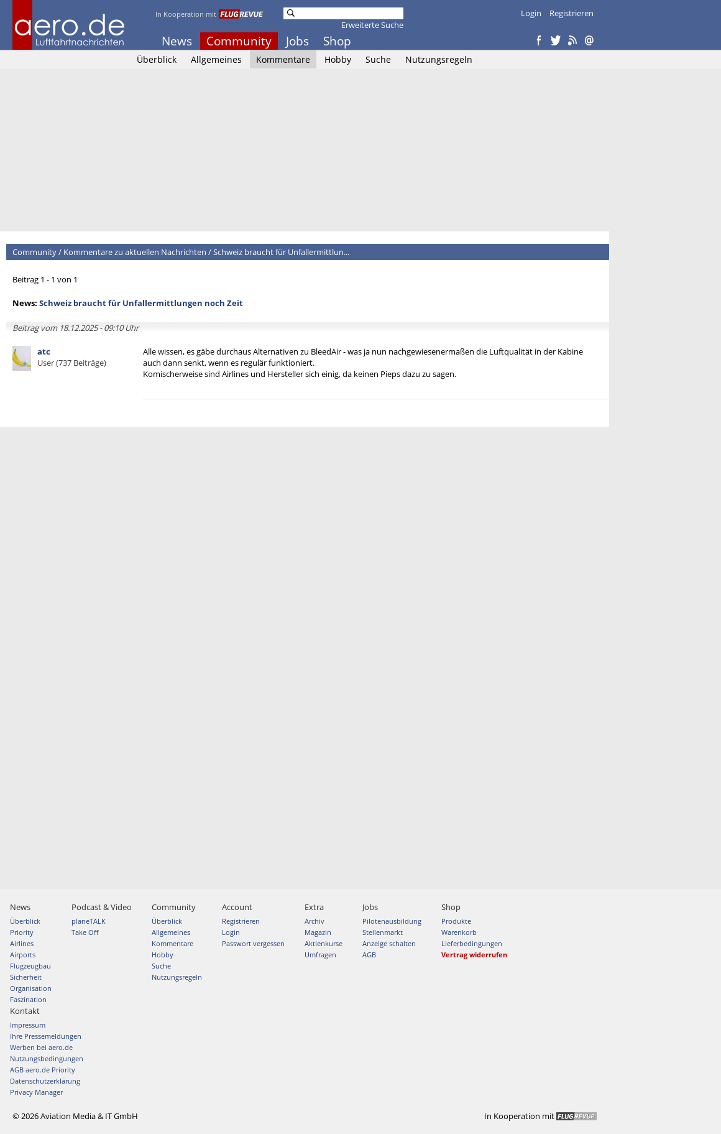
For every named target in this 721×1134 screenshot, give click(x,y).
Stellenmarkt (382, 932)
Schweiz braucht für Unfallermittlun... (281, 252)
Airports (22, 954)
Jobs (297, 41)
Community (239, 41)
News (177, 41)
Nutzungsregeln (438, 59)
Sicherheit (26, 977)
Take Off (84, 932)
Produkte (456, 921)
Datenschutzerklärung (45, 1080)
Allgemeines (216, 59)
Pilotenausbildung (391, 921)
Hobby (337, 59)
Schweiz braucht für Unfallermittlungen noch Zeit (141, 303)
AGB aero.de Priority (42, 1069)
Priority (22, 932)
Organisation (31, 988)
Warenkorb (459, 932)
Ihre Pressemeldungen (45, 1036)
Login (531, 13)
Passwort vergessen (253, 943)
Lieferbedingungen (471, 943)
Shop (337, 41)
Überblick (157, 59)
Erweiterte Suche (372, 24)
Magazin (318, 932)
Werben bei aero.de (41, 1047)
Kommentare (283, 59)
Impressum (27, 1024)
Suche (378, 59)
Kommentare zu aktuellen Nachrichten (134, 252)
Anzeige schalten (389, 943)
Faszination (28, 999)
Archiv (314, 921)
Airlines (22, 943)
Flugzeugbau (30, 965)
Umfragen (320, 954)
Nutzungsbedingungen (46, 1058)
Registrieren (571, 13)
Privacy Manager (36, 1092)
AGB (369, 954)
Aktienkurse (323, 943)
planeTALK (88, 921)
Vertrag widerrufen (474, 954)
